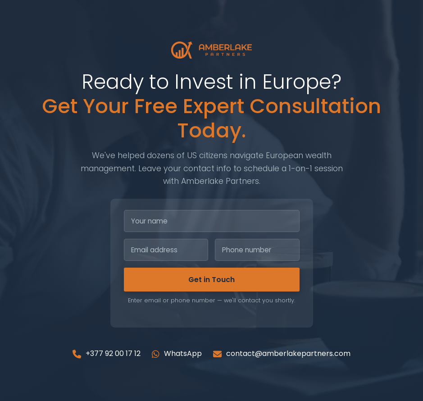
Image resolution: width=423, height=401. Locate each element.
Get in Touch (211, 279)
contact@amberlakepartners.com (281, 353)
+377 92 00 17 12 (107, 353)
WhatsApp (177, 353)
